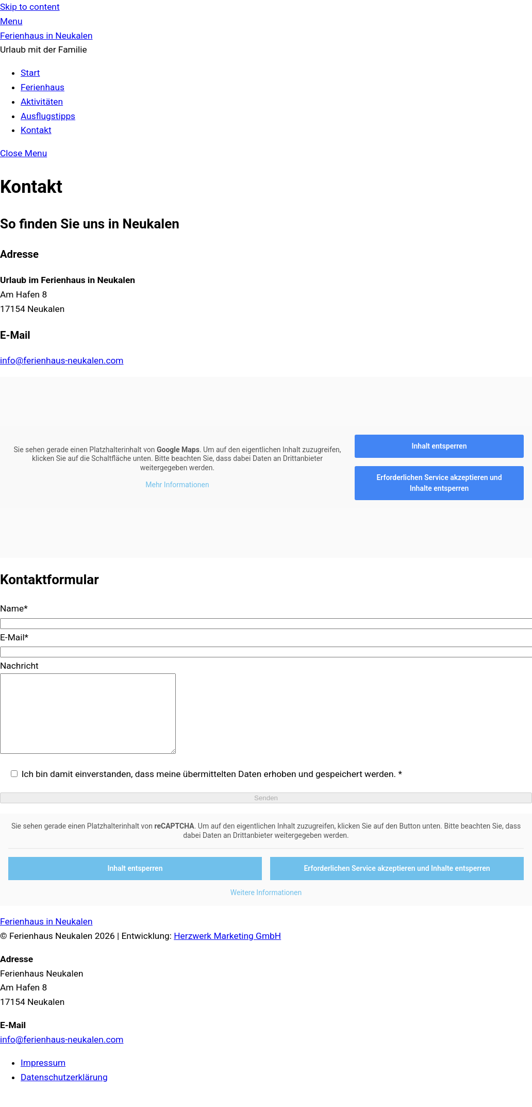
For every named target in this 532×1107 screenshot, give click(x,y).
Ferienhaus (42, 87)
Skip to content (30, 7)
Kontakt (36, 130)
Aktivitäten (42, 101)
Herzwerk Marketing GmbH (227, 951)
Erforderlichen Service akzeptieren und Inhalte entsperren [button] (439, 482)
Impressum (43, 1078)
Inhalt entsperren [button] (439, 446)
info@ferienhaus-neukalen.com (62, 360)
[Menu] (11, 21)
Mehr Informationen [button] (177, 485)
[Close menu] (23, 153)
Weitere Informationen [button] (266, 908)
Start (30, 73)
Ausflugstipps (48, 116)
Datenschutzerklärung (64, 1092)
